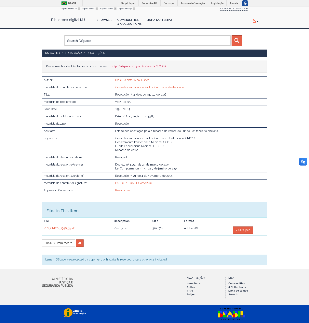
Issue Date (193, 283)
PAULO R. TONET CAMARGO (133, 183)
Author (191, 287)
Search (232, 294)
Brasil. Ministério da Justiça (132, 80)
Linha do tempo (238, 290)
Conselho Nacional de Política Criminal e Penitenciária (149, 87)
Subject (192, 294)
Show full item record (58, 243)
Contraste (240, 8)
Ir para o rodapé (126, 8)
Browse (104, 20)
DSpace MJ (52, 52)
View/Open (242, 230)
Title (190, 290)
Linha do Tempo (159, 20)
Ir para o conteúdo (71, 8)
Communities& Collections (129, 22)
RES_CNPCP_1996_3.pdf (59, 228)
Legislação (73, 52)
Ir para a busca (108, 8)
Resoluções (96, 52)
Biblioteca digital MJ (68, 20)
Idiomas (225, 8)
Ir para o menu (90, 8)
